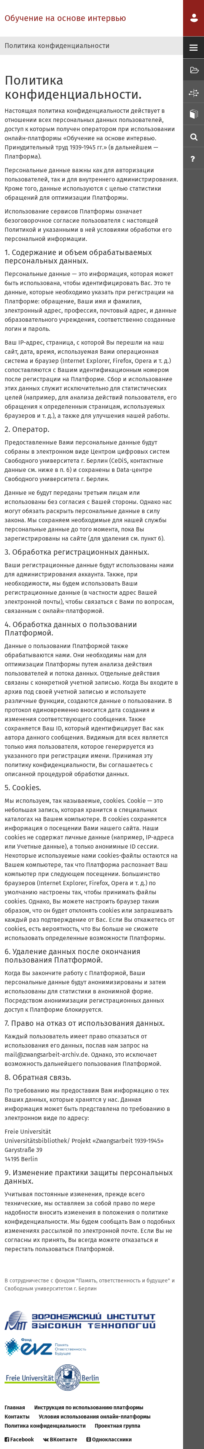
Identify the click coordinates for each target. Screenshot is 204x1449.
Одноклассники (109, 1439)
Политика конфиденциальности (45, 1426)
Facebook (19, 1439)
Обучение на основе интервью (65, 18)
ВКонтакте (60, 1439)
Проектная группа (117, 1426)
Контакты (17, 1417)
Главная (15, 1407)
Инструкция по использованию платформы (88, 1407)
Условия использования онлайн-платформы (95, 1417)
